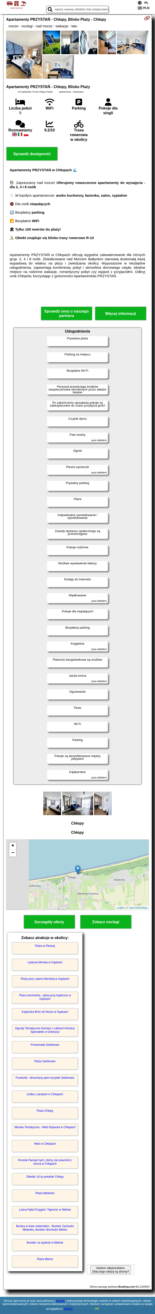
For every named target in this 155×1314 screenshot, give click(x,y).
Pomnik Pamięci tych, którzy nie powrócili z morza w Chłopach (45, 1162)
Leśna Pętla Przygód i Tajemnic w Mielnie (45, 1209)
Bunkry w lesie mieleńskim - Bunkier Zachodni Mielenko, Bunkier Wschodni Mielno (45, 1228)
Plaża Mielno (45, 1259)
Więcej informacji (120, 314)
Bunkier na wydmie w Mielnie (45, 1242)
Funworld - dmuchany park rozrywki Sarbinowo (45, 1077)
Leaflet (120, 907)
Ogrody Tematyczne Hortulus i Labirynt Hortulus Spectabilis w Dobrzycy (45, 1030)
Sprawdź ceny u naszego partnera (66, 313)
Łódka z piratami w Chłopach (45, 1094)
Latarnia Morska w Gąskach (45, 962)
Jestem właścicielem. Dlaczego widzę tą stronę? (110, 1269)
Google (60, 1300)
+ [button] (12, 846)
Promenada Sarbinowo (45, 1044)
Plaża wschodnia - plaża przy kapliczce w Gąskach (45, 997)
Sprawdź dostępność (32, 154)
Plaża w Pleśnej (45, 946)
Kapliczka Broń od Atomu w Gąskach (45, 1011)
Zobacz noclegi (105, 922)
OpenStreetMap (138, 907)
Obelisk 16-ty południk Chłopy (45, 1176)
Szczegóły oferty (49, 922)
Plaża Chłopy (45, 1110)
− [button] (12, 853)
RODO (68, 1308)
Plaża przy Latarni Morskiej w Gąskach (45, 978)
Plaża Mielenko (45, 1193)
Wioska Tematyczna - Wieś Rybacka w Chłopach (45, 1127)
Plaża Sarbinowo (45, 1061)
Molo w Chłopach (45, 1143)
